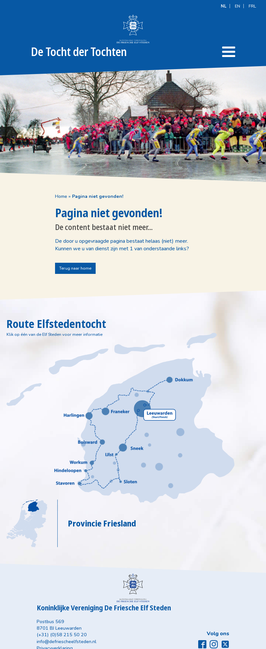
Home (13, 194)
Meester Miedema (242, 643)
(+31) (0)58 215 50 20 (95, 602)
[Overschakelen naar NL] (224, 6)
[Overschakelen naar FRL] (252, 6)
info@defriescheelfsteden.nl (99, 608)
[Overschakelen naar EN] (237, 6)
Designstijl (190, 643)
